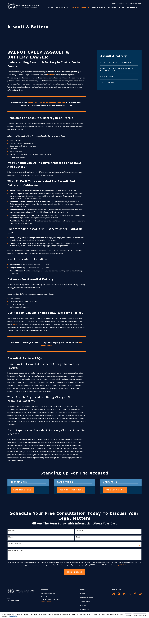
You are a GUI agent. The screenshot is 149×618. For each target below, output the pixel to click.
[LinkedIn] (124, 593)
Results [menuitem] (112, 8)
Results (83, 606)
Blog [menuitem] (121, 8)
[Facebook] (135, 593)
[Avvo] (113, 593)
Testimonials (85, 602)
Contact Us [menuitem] (133, 8)
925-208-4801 (136, 3)
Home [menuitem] (50, 8)
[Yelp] (119, 593)
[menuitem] (119, 62)
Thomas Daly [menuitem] (62, 8)
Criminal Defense (86, 598)
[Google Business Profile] (140, 593)
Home (82, 594)
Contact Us (84, 610)
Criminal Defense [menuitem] (80, 8)
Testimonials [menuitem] (98, 8)
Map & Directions (47, 602)
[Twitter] (129, 593)
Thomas (15, 324)
